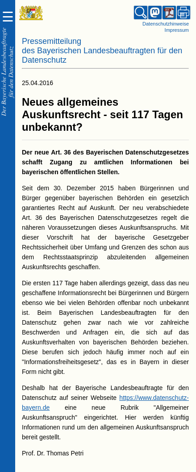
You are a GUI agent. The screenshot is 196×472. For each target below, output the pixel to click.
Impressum (177, 30)
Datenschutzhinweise (165, 23)
